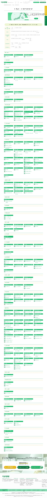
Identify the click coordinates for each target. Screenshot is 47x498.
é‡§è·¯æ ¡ (16, 57)
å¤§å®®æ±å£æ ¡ (17, 113)
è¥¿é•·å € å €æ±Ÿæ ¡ (28, 316)
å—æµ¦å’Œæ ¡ (37, 113)
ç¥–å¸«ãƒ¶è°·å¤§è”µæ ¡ (38, 161)
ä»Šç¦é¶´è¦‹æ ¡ (7, 316)
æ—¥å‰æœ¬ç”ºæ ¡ (8, 193)
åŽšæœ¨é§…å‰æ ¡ (18, 186)
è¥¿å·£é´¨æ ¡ (36, 145)
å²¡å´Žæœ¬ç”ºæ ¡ (27, 261)
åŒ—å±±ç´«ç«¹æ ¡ (27, 296)
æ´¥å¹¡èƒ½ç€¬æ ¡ (27, 226)
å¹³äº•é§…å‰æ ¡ (7, 144)
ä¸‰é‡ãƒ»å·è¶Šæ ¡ (28, 279)
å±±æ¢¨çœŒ (37, 32)
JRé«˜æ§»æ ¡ (7, 331)
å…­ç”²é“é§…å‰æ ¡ (18, 360)
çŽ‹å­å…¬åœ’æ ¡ (17, 362)
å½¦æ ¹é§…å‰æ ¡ (27, 287)
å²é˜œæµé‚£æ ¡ (7, 246)
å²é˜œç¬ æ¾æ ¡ (37, 246)
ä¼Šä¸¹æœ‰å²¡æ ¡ (27, 350)
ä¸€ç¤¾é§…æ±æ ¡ (37, 268)
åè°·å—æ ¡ (17, 355)
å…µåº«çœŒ (23, 39)
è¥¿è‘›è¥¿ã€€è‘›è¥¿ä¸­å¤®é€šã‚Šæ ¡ (8, 147)
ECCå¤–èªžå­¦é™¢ (24, 490)
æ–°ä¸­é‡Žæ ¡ (26, 165)
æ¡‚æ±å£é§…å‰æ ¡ (18, 301)
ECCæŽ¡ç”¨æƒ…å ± (43, 490)
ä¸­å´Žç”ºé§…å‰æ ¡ (38, 312)
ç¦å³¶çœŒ (19, 27)
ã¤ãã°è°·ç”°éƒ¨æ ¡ (38, 79)
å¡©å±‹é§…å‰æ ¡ (27, 357)
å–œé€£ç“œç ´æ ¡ (7, 322)
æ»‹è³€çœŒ (12, 38)
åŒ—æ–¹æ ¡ (6, 261)
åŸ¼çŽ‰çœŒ (23, 31)
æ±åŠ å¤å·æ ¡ (37, 350)
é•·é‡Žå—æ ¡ (7, 210)
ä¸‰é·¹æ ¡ (6, 177)
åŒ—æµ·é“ (12, 28)
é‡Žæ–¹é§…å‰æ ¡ (28, 166)
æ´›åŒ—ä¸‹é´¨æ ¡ (37, 296)
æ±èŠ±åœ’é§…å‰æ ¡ (8, 337)
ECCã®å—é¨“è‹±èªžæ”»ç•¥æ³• (29, 480)
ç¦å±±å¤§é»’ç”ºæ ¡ (17, 401)
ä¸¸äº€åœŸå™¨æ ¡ (17, 425)
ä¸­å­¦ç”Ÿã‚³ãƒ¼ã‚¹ (16, 480)
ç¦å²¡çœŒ (12, 46)
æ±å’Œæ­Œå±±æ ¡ (7, 384)
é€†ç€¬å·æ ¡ (7, 365)
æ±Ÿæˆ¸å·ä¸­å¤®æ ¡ (8, 145)
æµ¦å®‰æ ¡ (26, 128)
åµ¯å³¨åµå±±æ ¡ (17, 296)
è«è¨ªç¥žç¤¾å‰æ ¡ (8, 442)
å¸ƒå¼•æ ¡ (6, 386)
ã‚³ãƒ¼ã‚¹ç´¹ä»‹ (16, 478)
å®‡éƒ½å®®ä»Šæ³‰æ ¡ (18, 94)
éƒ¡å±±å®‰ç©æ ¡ (27, 72)
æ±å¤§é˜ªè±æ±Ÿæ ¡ (8, 342)
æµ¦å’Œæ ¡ (6, 113)
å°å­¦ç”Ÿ (15, 2)
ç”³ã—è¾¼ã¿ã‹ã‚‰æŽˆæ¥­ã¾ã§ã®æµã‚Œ (26, 2)
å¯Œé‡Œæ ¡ (6, 132)
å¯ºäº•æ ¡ (36, 226)
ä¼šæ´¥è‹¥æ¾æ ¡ (7, 72)
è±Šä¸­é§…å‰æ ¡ (27, 331)
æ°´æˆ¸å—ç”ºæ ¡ (7, 86)
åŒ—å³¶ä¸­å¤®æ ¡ (17, 416)
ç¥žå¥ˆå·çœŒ (34, 31)
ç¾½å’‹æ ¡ (16, 231)
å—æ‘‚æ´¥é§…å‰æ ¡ (38, 325)
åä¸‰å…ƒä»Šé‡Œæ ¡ (8, 328)
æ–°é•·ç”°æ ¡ (6, 360)
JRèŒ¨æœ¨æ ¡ (17, 312)
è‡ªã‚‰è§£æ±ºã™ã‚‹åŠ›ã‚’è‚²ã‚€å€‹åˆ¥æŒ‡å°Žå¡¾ (8, 479)
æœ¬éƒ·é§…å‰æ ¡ (38, 266)
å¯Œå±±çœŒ (16, 35)
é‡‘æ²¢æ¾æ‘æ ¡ (7, 226)
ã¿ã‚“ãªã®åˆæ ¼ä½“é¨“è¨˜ (29, 484)
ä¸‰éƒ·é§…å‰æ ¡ (27, 118)
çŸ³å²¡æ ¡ (6, 79)
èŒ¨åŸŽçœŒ (12, 31)
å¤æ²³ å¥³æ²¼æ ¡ (27, 79)
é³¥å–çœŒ (12, 43)
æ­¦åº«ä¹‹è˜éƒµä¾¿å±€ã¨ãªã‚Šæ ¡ (18, 350)
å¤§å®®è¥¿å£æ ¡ (17, 115)
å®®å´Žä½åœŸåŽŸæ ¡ (8, 451)
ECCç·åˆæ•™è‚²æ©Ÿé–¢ (12, 490)
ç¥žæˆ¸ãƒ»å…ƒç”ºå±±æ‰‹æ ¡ (37, 355)
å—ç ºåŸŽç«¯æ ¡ (7, 217)
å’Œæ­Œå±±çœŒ (30, 39)
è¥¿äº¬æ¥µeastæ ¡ (17, 298)
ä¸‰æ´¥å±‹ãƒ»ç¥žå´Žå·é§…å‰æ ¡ (7, 325)
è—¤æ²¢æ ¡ (6, 189)
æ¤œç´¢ (36, 18)
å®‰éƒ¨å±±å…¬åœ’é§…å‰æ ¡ (8, 433)
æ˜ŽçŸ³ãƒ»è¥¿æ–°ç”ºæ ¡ (8, 352)
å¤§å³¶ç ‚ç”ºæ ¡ (17, 156)
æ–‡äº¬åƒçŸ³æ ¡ (27, 170)
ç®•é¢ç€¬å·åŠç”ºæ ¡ (38, 337)
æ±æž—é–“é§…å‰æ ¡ (27, 184)
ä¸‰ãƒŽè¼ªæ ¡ (7, 165)
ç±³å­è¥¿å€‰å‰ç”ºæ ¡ (8, 393)
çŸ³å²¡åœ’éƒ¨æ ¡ (7, 83)
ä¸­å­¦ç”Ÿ (18, 2)
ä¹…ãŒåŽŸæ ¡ (17, 144)
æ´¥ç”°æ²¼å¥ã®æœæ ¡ (28, 132)
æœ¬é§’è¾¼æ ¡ (27, 173)
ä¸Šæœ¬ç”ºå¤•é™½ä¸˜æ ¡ (18, 316)
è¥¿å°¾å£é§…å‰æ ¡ (8, 272)
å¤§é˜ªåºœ (19, 38)
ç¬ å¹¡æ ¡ (26, 109)
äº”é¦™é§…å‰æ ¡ (7, 136)
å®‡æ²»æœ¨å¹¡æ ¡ (7, 296)
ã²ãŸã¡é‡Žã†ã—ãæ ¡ (18, 79)
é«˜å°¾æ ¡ (16, 170)
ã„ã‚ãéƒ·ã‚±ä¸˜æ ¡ (18, 72)
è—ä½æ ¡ (7, 416)
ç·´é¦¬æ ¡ (6, 170)
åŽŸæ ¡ (26, 266)
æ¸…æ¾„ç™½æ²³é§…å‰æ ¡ (18, 152)
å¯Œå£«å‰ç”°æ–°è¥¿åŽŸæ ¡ (8, 201)
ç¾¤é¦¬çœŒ (19, 31)
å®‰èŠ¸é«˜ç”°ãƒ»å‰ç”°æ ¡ (8, 400)
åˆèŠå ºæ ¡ (26, 325)
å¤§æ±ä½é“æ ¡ (17, 331)
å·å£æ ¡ (16, 109)
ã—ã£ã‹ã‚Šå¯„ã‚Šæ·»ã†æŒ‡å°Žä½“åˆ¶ (8, 480)
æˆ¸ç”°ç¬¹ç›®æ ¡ (17, 118)
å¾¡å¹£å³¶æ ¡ (36, 316)
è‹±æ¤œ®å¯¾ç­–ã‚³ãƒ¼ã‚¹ (23, 479)
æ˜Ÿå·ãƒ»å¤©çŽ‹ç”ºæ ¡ (28, 193)
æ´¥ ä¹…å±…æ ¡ (17, 279)
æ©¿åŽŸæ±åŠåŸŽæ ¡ (8, 376)
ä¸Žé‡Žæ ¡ (6, 115)
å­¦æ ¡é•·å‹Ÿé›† (41, 0)
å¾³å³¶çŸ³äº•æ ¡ (37, 416)
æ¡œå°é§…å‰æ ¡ (8, 172)
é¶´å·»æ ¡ (36, 184)
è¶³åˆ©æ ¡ (6, 94)
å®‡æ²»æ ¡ (6, 298)
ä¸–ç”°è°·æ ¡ (36, 159)
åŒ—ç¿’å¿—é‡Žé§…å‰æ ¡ (38, 132)
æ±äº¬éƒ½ (30, 31)
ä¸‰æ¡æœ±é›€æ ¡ (7, 301)
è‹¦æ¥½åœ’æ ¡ (17, 365)
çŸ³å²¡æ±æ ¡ (7, 81)
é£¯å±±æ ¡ (16, 423)
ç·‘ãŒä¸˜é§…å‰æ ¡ (28, 365)
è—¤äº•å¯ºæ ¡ (17, 337)
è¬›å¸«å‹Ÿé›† (44, 0)
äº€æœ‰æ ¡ (26, 144)
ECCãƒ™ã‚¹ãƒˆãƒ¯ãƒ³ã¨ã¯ (11, 2)
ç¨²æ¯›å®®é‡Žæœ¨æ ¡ (38, 128)
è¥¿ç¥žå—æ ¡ (27, 360)
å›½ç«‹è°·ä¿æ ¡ (7, 152)
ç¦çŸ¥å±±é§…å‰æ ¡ (8, 305)
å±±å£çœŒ (19, 43)
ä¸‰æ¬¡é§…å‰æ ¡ (28, 401)
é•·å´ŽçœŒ (16, 47)
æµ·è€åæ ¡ (17, 184)
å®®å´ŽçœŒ (20, 47)
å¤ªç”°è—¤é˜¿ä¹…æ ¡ (8, 101)
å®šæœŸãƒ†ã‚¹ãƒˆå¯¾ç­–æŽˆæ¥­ (29, 479)
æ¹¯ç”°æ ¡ (6, 408)
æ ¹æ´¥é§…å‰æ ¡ (27, 172)
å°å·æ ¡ (36, 152)
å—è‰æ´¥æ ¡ (17, 287)
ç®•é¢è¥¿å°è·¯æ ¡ (38, 338)
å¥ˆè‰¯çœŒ (27, 38)
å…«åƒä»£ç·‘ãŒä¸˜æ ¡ (18, 136)
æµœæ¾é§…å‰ (8, 254)
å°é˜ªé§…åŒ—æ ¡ (7, 338)
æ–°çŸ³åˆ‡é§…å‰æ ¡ (8, 340)
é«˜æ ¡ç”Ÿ (21, 2)
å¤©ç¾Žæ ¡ (26, 337)
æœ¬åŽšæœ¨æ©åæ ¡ (8, 184)
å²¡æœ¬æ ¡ (36, 360)
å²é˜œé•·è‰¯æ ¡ (27, 246)
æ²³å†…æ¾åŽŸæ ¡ (27, 338)
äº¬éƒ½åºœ (16, 38)
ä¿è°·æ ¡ (36, 165)
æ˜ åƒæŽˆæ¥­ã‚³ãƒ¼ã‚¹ (22, 480)
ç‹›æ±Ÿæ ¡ (6, 159)
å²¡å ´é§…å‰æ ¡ (7, 355)
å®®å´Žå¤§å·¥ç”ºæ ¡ (8, 449)
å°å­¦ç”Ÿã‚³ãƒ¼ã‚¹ (16, 479)
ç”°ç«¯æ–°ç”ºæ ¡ (37, 144)
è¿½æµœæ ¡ (26, 189)
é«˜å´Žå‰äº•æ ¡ (17, 101)
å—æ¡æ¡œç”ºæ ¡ (8, 239)
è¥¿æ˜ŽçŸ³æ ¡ (7, 350)
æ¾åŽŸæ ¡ (6, 118)
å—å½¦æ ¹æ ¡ (27, 288)
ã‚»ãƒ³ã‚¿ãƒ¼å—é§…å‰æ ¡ (18, 193)
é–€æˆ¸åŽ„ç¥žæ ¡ (17, 369)
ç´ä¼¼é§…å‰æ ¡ (28, 57)
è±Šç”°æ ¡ (6, 266)
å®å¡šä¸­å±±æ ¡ (7, 367)
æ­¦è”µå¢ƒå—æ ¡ (37, 170)
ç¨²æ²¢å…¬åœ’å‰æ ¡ (18, 261)
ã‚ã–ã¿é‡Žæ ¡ (37, 189)
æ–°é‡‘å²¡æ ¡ (16, 325)
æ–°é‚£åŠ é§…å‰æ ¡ (18, 246)
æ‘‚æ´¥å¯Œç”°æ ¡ (7, 333)
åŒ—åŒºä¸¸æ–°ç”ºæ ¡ (18, 266)
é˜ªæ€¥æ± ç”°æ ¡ (7, 312)
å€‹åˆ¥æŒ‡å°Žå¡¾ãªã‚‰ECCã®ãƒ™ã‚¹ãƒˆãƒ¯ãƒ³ (22, 496)
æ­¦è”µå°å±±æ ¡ (17, 159)
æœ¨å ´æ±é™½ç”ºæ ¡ (18, 154)
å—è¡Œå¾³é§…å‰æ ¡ (7, 128)
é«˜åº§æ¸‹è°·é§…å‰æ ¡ (18, 189)
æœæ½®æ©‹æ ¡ (27, 322)
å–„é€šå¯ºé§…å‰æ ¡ (8, 423)
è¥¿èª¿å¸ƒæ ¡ (17, 165)
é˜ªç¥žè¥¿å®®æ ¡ (17, 367)
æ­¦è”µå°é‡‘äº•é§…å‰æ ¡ (27, 152)
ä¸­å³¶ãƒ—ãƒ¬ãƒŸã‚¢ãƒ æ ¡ (37, 318)
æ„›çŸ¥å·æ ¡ (7, 287)
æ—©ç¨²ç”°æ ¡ (27, 159)
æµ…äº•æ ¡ (6, 263)
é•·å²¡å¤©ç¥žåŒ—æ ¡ (38, 301)
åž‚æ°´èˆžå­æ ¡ (27, 355)
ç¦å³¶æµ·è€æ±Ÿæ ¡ (18, 322)
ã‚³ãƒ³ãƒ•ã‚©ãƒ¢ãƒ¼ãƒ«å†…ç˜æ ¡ (18, 227)
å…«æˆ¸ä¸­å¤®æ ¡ (7, 64)
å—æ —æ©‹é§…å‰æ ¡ (37, 109)
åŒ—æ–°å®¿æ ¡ (27, 161)
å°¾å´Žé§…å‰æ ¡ (37, 331)
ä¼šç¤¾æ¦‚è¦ (43, 484)
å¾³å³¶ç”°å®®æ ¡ (27, 416)
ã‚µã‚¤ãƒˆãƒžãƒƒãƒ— (31, 0)
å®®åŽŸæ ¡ (26, 114)
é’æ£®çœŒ (16, 27)
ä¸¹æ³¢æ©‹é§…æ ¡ (27, 301)
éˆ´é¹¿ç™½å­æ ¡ (7, 279)
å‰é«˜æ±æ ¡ (17, 128)
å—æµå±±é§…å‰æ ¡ (17, 132)
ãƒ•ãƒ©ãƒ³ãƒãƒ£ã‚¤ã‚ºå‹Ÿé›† (36, 0)
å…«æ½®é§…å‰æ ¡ (38, 118)
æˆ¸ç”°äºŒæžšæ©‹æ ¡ (18, 120)
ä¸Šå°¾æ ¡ (6, 109)
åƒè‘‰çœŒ (27, 31)
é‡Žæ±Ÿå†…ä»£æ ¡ (37, 322)
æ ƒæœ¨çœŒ (16, 31)
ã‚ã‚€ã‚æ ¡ (7, 57)
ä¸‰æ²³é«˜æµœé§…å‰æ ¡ (37, 261)
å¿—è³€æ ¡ (6, 231)
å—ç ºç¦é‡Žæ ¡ (7, 219)
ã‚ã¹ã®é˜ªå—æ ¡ (28, 312)
